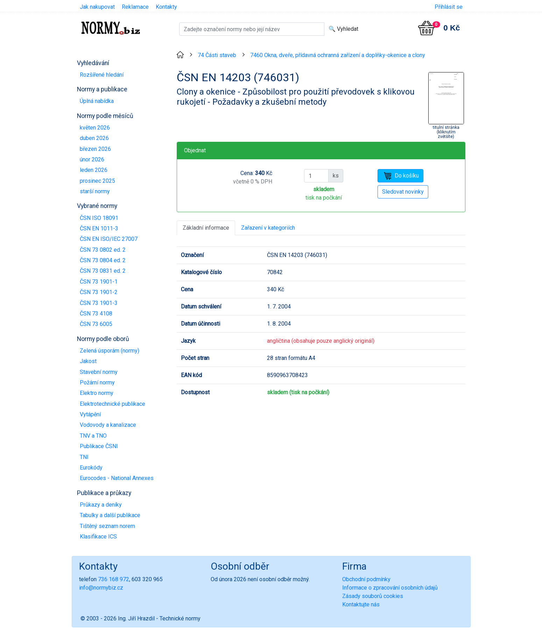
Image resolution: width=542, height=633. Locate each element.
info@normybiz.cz (101, 587)
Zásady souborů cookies (372, 596)
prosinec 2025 (97, 181)
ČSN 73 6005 (96, 324)
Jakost (88, 361)
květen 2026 (95, 127)
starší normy (95, 191)
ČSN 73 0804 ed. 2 (103, 260)
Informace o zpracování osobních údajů (390, 587)
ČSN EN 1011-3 (99, 228)
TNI (84, 457)
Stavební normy (99, 372)
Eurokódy (91, 467)
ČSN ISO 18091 (99, 218)
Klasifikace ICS (98, 536)
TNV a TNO (93, 435)
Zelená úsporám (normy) (109, 350)
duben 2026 (94, 138)
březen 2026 (95, 149)
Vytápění (90, 414)
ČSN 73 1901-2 (99, 292)
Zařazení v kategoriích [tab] (268, 227)
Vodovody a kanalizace (108, 425)
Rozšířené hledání (102, 74)
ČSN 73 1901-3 (99, 303)
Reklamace (135, 7)
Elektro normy (96, 393)
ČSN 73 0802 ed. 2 (103, 249)
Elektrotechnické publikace (112, 404)
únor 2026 (92, 159)
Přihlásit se (449, 7)
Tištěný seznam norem (107, 526)
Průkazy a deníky (101, 504)
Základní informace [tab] (206, 227)
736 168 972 (113, 579)
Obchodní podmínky (366, 579)
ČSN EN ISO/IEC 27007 (109, 239)
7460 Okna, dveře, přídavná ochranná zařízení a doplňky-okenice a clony (337, 55)
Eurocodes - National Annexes (117, 478)
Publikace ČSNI (99, 446)
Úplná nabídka (97, 101)
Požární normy (97, 382)
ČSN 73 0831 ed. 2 (103, 270)
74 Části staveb (217, 55)
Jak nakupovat (97, 7)
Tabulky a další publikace (110, 515)
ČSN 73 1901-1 (99, 281)
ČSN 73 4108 (96, 313)
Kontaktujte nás (361, 604)
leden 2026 (93, 170)
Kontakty (166, 7)
